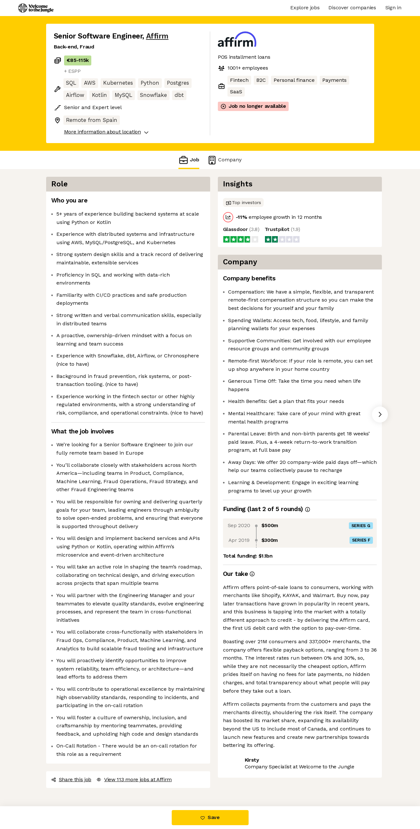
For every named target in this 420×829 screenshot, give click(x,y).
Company (224, 160)
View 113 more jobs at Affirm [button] (134, 779)
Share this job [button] (71, 779)
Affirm (157, 36)
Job (188, 160)
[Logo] (36, 8)
